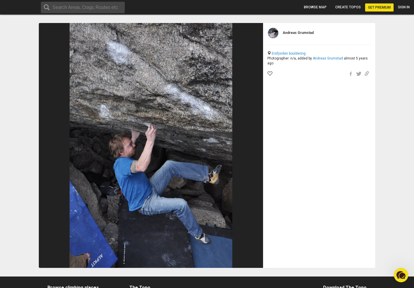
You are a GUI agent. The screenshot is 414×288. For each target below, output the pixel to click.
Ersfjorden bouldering (289, 53)
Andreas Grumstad (328, 58)
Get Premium (379, 7)
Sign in (404, 7)
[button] (401, 275)
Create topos (348, 7)
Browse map (315, 7)
